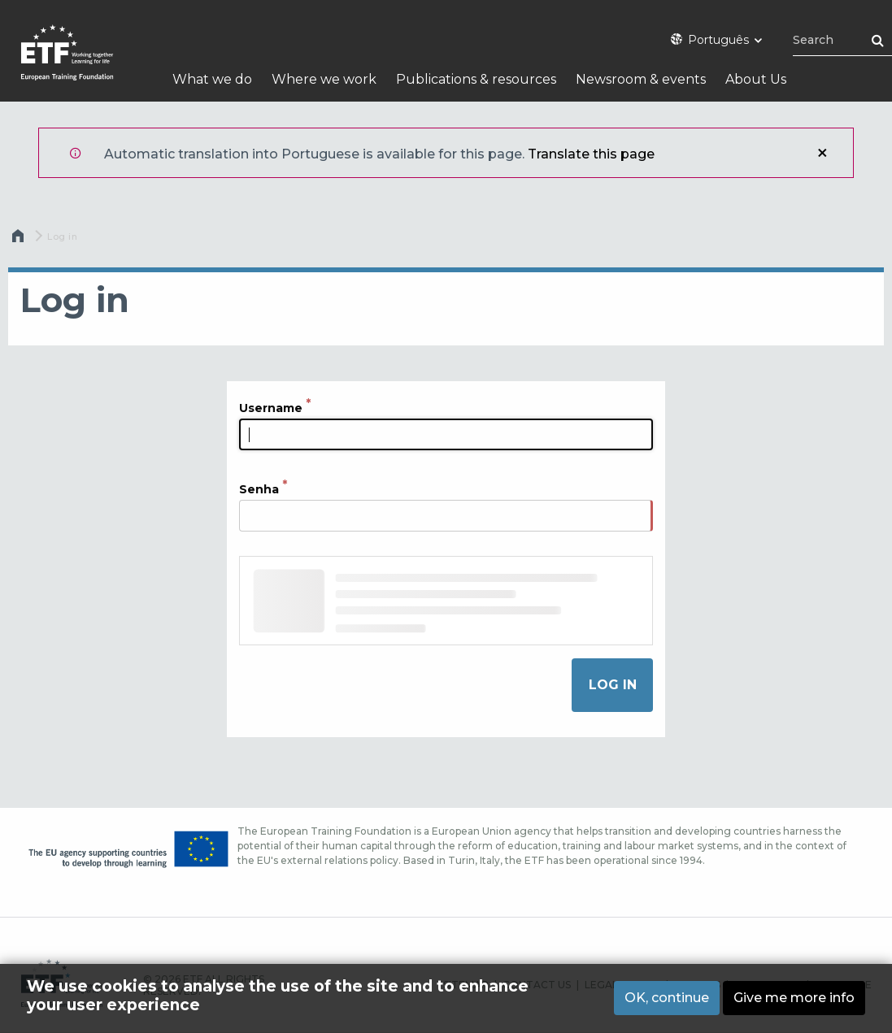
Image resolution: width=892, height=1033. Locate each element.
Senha (259, 489)
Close (822, 152)
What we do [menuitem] (212, 79)
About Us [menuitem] (755, 79)
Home (19, 239)
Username (270, 408)
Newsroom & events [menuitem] (641, 79)
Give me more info (794, 997)
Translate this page (591, 154)
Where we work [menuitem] (324, 79)
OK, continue (666, 997)
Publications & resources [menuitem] (476, 79)
